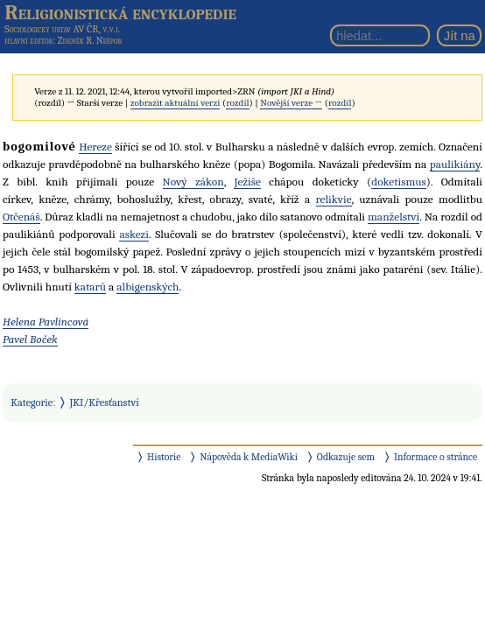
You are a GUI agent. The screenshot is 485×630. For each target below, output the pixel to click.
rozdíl (237, 102)
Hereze (95, 146)
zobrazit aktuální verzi (175, 102)
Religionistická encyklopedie (120, 12)
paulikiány (455, 164)
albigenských (147, 286)
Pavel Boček (30, 339)
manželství (393, 216)
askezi (134, 234)
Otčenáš (21, 216)
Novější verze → (291, 102)
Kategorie (32, 402)
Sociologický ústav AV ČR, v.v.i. (62, 29)
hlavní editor (28, 40)
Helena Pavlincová (45, 321)
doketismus (398, 181)
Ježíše (247, 181)
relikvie (334, 199)
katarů (90, 286)
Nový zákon (193, 181)
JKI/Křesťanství (104, 402)
